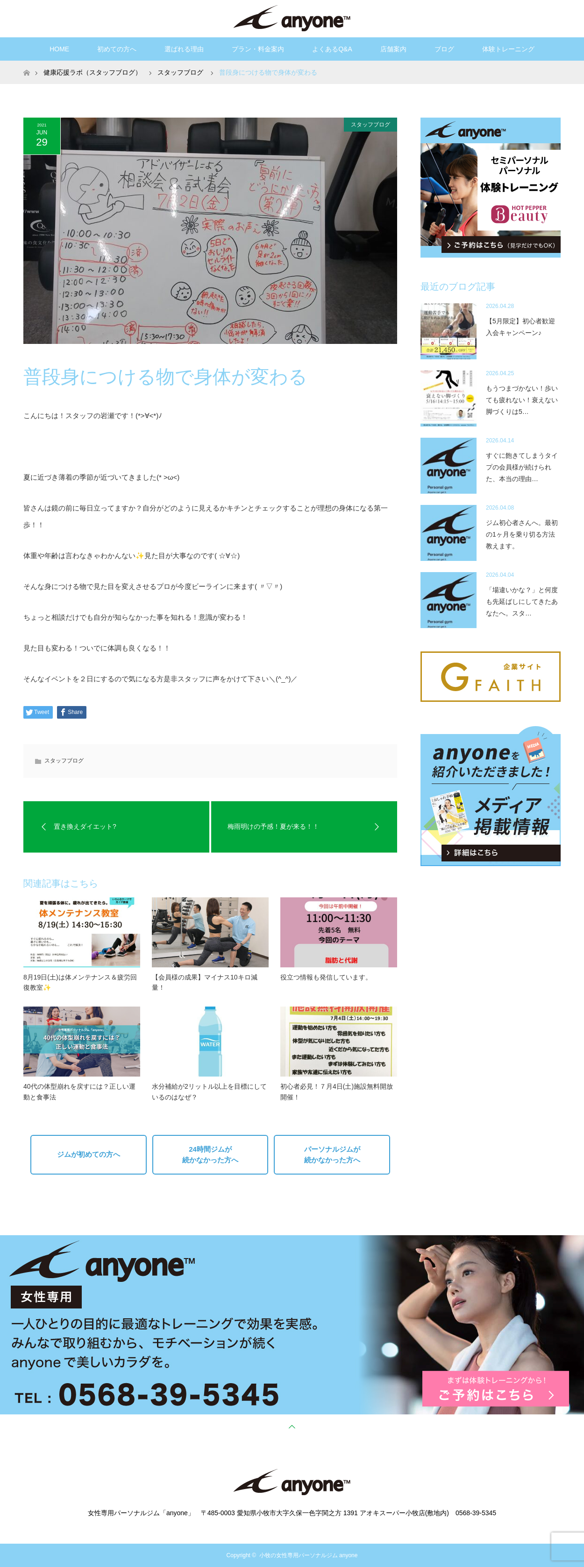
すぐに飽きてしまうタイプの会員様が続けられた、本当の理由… (522, 467)
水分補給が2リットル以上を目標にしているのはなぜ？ (209, 1091)
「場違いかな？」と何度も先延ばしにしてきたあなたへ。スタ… (522, 601)
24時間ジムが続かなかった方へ (210, 1154)
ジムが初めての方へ (88, 1154)
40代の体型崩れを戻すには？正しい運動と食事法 (79, 1091)
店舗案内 (393, 49)
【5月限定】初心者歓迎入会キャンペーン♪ (520, 326)
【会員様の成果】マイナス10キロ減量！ (204, 982)
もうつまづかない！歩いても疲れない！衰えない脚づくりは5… (522, 400)
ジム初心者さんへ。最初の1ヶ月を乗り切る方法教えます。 (522, 534)
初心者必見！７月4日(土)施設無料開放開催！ (336, 1091)
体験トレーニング (508, 49)
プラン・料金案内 (258, 49)
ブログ (444, 49)
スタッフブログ (370, 124)
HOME (59, 49)
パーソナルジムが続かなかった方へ (332, 1154)
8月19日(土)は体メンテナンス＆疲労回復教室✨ (80, 982)
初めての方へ (116, 49)
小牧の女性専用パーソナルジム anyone (308, 1555)
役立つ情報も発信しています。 (326, 977)
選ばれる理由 (184, 49)
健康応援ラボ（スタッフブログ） (92, 72)
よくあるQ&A (332, 49)
